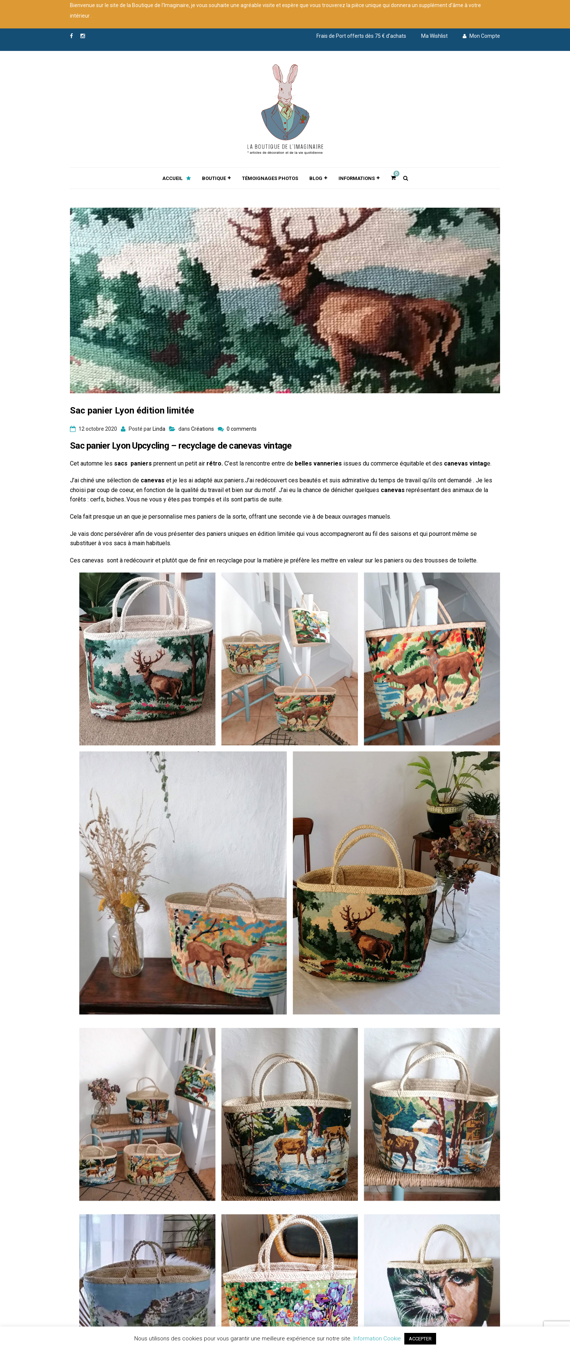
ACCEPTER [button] (420, 1339)
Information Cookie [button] (377, 1338)
